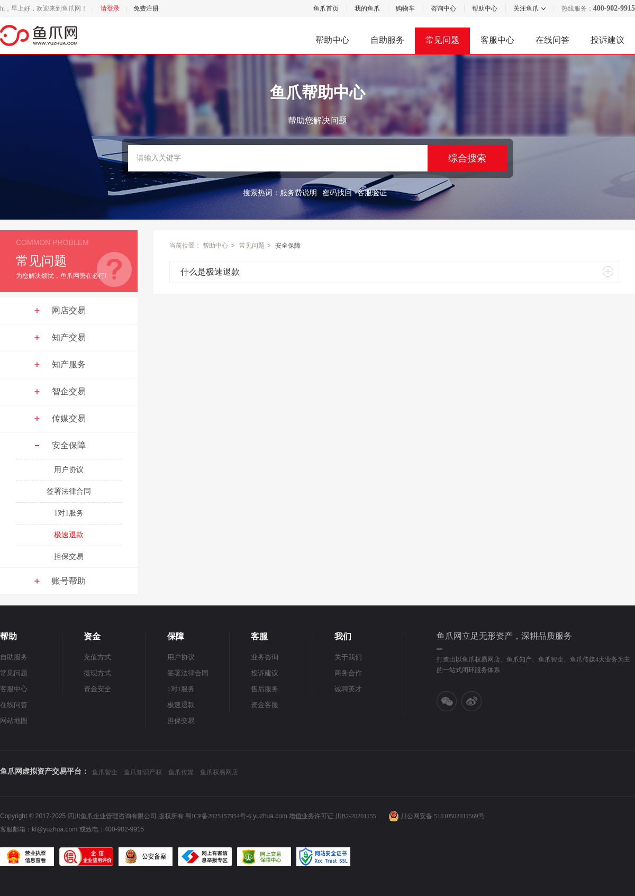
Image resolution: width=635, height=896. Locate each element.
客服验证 (372, 193)
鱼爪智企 (104, 772)
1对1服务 (69, 513)
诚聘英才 (348, 689)
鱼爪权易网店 (219, 772)
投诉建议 (607, 39)
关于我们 (348, 657)
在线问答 (552, 39)
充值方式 (97, 657)
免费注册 (146, 8)
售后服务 (264, 689)
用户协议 (69, 470)
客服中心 (497, 39)
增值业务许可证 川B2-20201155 (332, 816)
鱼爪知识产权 (143, 772)
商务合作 (348, 673)
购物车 (405, 8)
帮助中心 (484, 8)
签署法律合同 (69, 491)
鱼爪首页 (326, 8)
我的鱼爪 (367, 8)
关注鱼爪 (525, 8)
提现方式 (97, 673)
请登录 (110, 8)
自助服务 (387, 39)
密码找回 (337, 193)
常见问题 (442, 39)
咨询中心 (443, 8)
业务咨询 (264, 657)
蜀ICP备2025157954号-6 (218, 816)
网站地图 (14, 721)
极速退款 (69, 535)
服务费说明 (298, 193)
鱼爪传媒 (181, 772)
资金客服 (264, 705)
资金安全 (97, 689)
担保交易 (69, 556)
